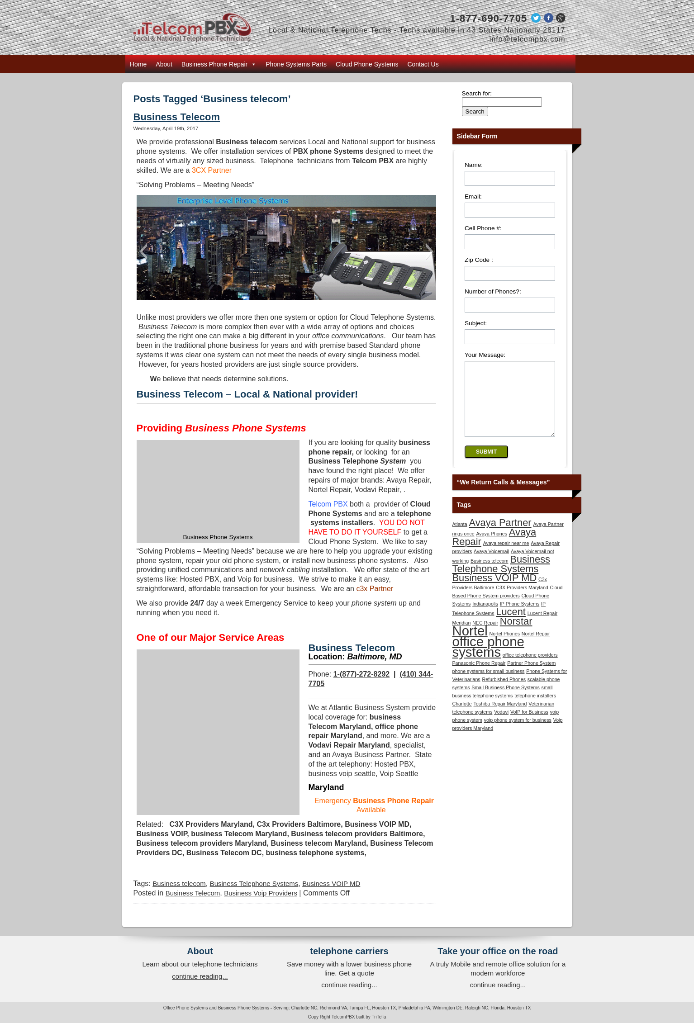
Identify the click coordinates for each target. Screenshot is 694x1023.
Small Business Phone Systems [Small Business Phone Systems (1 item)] (505, 701)
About (164, 64)
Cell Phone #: (483, 228)
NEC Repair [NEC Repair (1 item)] (485, 636)
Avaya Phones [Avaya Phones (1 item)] (491, 547)
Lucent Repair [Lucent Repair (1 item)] (542, 627)
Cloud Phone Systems (367, 64)
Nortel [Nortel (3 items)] (470, 644)
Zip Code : (479, 259)
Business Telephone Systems (254, 883)
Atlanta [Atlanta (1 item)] (459, 537)
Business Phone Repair (219, 64)
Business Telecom (176, 117)
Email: (473, 196)
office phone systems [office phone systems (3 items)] (488, 660)
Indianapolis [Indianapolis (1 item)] (485, 617)
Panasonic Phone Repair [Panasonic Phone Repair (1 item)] (479, 676)
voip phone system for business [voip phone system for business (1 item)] (517, 733)
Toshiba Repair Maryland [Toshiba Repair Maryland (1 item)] (500, 717)
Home (138, 64)
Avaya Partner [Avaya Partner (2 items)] (500, 536)
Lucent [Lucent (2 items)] (511, 625)
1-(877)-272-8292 (361, 674)
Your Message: (485, 354)
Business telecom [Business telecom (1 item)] (490, 574)
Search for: (477, 93)
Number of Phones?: (493, 291)
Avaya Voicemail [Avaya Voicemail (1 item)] (491, 565)
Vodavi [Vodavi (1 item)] (501, 725)
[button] (143, 251)
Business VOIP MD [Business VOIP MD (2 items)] (494, 591)
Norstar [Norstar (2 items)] (516, 634)
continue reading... (200, 976)
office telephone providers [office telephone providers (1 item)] (530, 668)
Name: (474, 164)
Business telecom (179, 883)
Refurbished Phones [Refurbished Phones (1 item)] (504, 693)
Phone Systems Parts (296, 64)
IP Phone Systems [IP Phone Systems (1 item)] (519, 617)
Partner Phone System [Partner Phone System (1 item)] (531, 676)
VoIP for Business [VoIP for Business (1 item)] (529, 725)
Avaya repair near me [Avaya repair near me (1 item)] (506, 556)
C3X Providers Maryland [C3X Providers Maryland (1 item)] (522, 601)
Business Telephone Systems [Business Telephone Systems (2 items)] (501, 577)
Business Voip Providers (260, 893)
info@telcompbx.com (528, 39)
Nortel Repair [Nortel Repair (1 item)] (536, 647)
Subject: (476, 323)
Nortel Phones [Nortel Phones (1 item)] (505, 647)
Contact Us (422, 64)
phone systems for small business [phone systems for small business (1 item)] (488, 684)
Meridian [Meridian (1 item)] (461, 636)
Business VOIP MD (331, 883)
